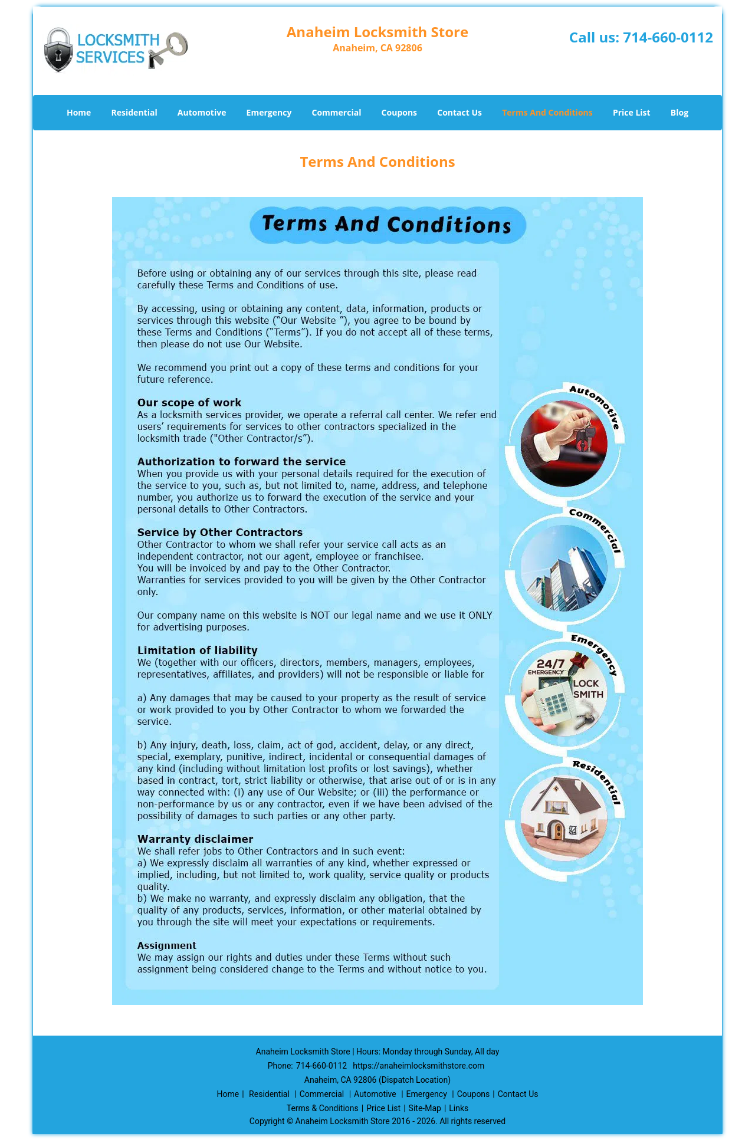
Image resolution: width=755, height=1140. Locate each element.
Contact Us (459, 112)
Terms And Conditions (547, 112)
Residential (134, 112)
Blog (679, 112)
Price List (632, 112)
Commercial (337, 112)
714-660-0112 (668, 37)
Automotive (202, 112)
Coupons (399, 112)
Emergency (269, 112)
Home (79, 112)
